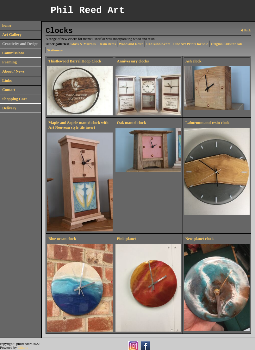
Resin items (107, 44)
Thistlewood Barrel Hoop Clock (74, 61)
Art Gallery (12, 34)
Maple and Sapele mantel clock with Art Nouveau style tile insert (78, 125)
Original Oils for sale (226, 44)
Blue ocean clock (62, 239)
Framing (9, 62)
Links (7, 80)
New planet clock (199, 239)
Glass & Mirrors (83, 44)
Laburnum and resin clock (207, 122)
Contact (9, 90)
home (6, 25)
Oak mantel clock (131, 122)
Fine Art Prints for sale (190, 44)
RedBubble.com (158, 44)
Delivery (9, 108)
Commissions (13, 53)
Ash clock (193, 61)
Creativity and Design (20, 44)
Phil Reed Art (88, 10)
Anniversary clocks (133, 61)
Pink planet (126, 239)
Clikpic (23, 347)
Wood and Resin (131, 44)
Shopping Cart (14, 99)
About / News (13, 71)
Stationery (55, 50)
